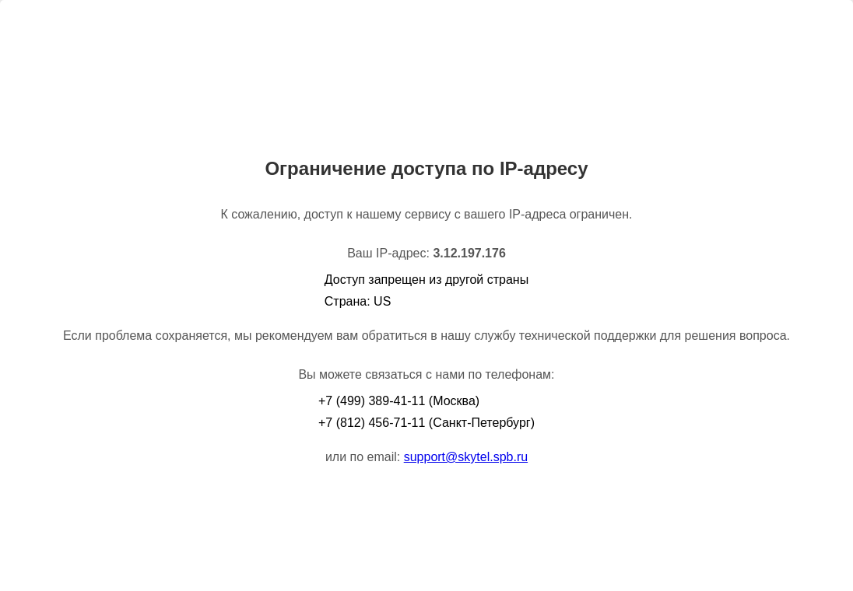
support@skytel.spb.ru (466, 456)
